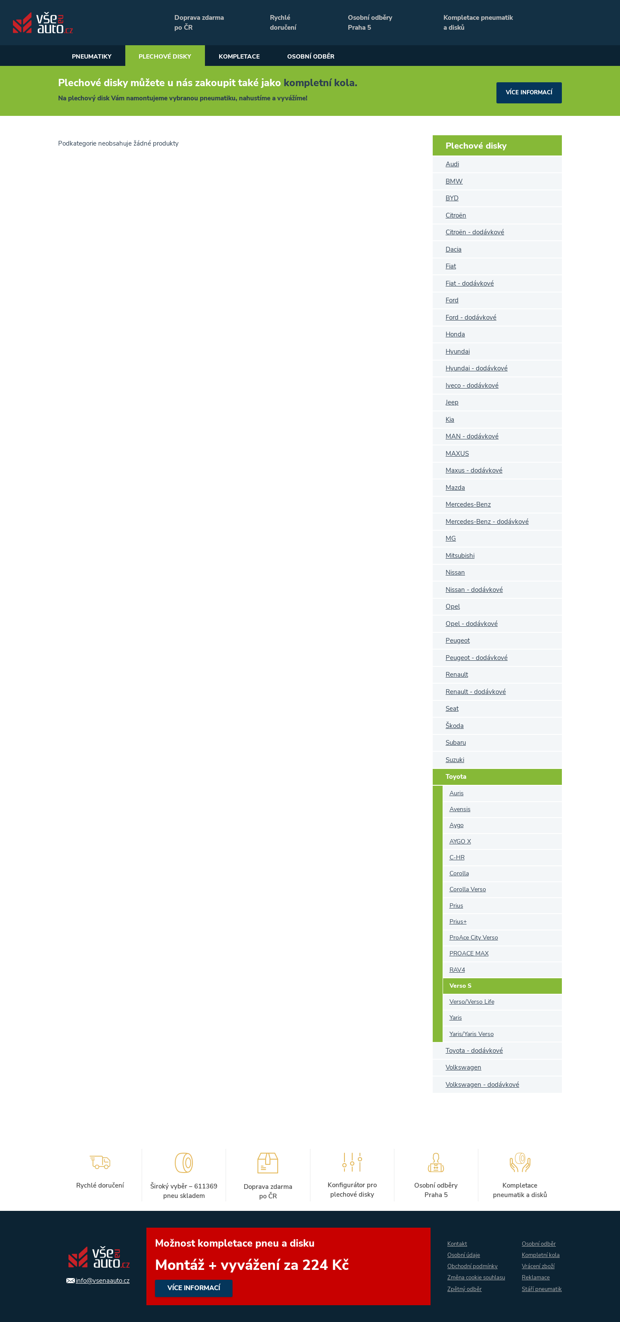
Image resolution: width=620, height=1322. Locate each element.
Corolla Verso (468, 889)
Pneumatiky (95, 57)
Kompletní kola (541, 1249)
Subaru (456, 742)
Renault (457, 674)
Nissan (455, 572)
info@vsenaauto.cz (98, 1280)
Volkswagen (463, 1067)
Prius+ (458, 922)
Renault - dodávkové (476, 691)
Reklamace (535, 1272)
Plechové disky (178, 57)
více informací (527, 91)
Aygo (457, 825)
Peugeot (458, 640)
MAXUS (457, 453)
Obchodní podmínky (469, 1261)
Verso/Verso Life (472, 1002)
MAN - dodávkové (472, 436)
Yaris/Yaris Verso (472, 1034)
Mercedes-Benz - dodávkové (487, 521)
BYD (452, 198)
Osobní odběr (342, 57)
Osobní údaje (460, 1249)
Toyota (456, 776)
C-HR (457, 857)
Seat (452, 708)
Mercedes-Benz (468, 504)
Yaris (456, 1018)
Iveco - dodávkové (472, 385)
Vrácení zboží (538, 1261)
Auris (457, 793)
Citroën (456, 215)
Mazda (455, 487)
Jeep (452, 402)
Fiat (451, 266)
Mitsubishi (460, 555)
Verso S (460, 986)
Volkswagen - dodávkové (482, 1084)
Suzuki (455, 760)
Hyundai (458, 351)
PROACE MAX (469, 953)
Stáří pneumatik (535, 1290)
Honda (455, 334)
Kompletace (261, 57)
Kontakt (453, 1237)
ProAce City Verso (474, 937)
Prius (456, 906)
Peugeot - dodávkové (477, 657)
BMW (454, 181)
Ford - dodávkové (471, 317)
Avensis (460, 809)
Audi (452, 164)
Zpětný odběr (460, 1295)
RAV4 (457, 970)
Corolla (459, 873)
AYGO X (460, 841)
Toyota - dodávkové (474, 1050)
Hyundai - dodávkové (477, 368)
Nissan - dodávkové (474, 589)
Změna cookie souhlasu (461, 1278)
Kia (450, 419)
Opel (453, 606)
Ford (452, 300)
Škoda (455, 726)
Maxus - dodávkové (474, 470)
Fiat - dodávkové (470, 283)
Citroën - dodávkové (475, 232)
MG (451, 538)
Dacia (454, 249)
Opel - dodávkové (472, 623)
